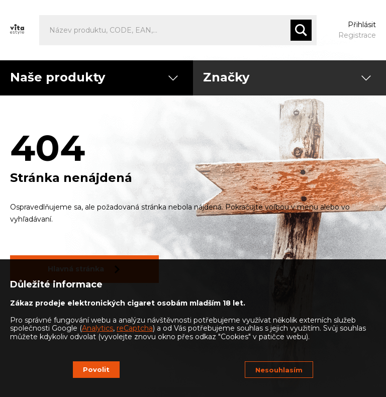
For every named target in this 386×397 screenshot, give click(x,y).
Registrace (357, 35)
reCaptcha (135, 328)
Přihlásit (362, 24)
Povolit (96, 369)
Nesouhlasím (279, 370)
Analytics (97, 328)
